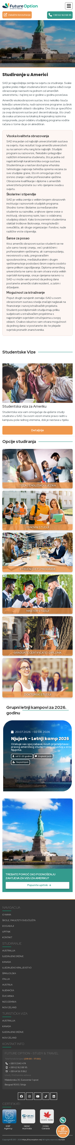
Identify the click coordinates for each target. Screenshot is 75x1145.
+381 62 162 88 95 (16, 1067)
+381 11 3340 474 (15, 1063)
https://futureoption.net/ (32, 1140)
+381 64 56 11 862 (16, 1071)
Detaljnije (37, 430)
